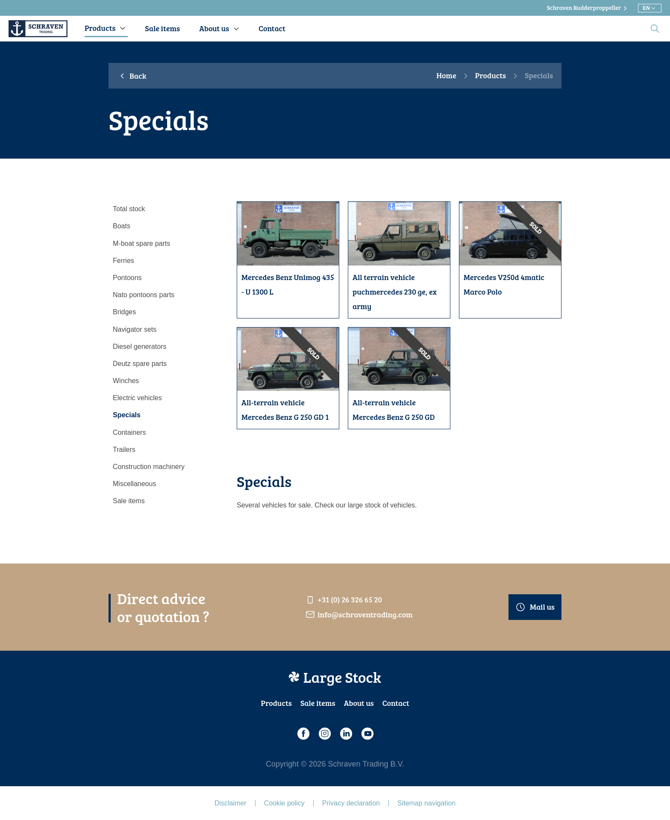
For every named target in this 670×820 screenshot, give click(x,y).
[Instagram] (324, 733)
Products (490, 75)
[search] (655, 28)
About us (359, 703)
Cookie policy (284, 803)
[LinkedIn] (345, 733)
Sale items (317, 703)
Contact (395, 703)
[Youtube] (367, 733)
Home (446, 75)
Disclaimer (231, 803)
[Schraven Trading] (38, 28)
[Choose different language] (649, 8)
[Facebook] (302, 733)
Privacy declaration (351, 803)
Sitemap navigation (426, 803)
